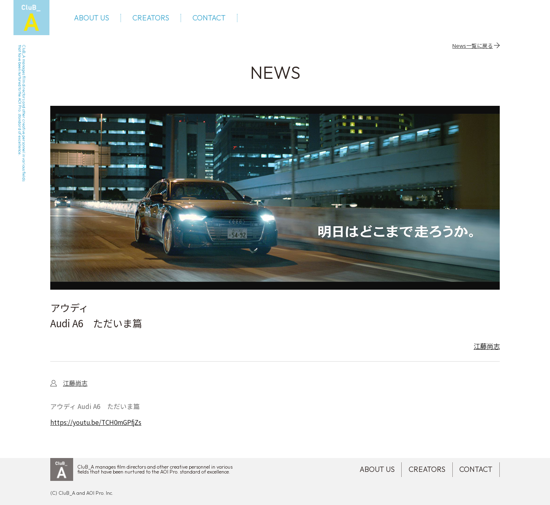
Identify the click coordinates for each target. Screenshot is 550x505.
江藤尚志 (485, 351)
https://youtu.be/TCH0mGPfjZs (98, 428)
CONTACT (213, 20)
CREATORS (155, 20)
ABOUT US (96, 20)
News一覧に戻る (472, 50)
